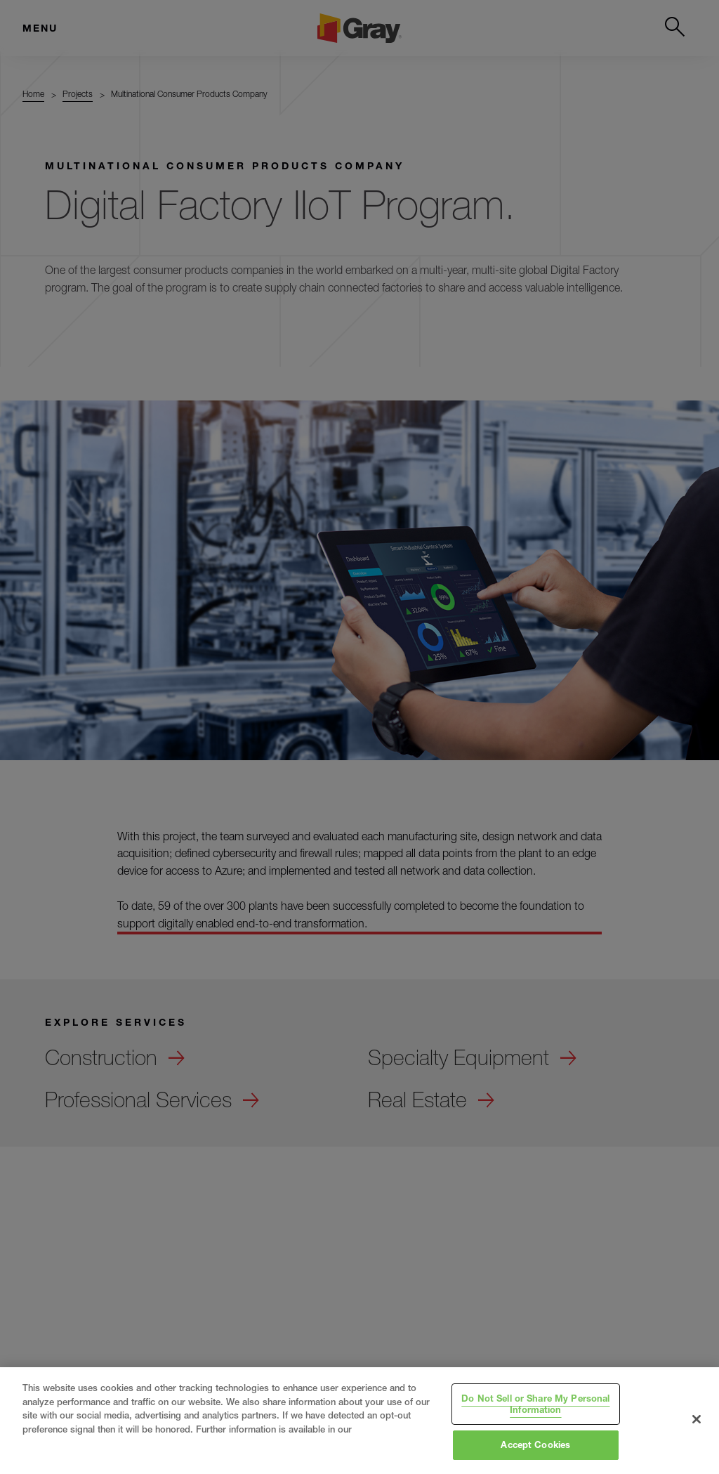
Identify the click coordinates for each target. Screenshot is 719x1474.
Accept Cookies (535, 1444)
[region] (359, 1420)
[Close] (696, 1419)
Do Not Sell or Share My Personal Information (535, 1404)
